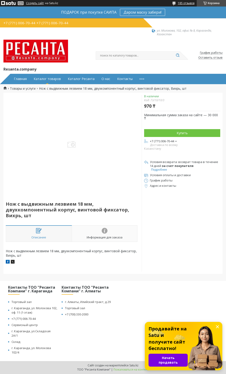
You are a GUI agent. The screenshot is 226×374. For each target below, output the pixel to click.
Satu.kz (133, 365)
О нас (105, 78)
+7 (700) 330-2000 (76, 314)
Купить (182, 133)
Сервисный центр (25, 325)
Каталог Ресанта (81, 78)
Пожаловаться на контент (131, 369)
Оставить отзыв (210, 57)
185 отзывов (186, 3)
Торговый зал (22, 302)
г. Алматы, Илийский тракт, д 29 (88, 302)
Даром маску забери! (142, 12)
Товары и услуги (23, 88)
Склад (16, 342)
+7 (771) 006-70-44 (24, 319)
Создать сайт (35, 3)
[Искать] (177, 55)
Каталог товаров (47, 78)
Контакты (125, 78)
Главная (20, 78)
